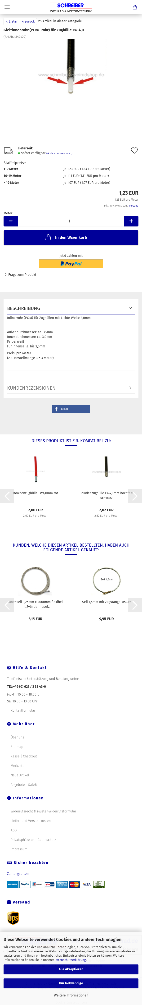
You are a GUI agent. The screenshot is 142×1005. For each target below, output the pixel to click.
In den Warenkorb (65, 237)
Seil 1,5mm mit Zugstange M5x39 (106, 602)
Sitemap (17, 747)
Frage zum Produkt (22, 275)
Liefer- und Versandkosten (31, 821)
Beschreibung (23, 308)
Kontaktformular (23, 711)
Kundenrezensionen (31, 388)
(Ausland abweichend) (59, 153)
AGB (14, 830)
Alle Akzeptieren (71, 969)
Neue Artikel (20, 775)
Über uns (17, 737)
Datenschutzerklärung (70, 960)
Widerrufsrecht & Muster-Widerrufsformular (43, 811)
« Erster (12, 21)
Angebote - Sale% (24, 785)
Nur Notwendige (71, 983)
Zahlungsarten (18, 874)
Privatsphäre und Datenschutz (33, 840)
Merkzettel (19, 766)
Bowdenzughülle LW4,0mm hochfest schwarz (106, 495)
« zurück (28, 21)
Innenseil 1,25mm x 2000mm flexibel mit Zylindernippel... (35, 604)
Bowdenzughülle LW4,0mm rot (35, 493)
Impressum (19, 849)
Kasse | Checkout (24, 756)
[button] (71, 409)
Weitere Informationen (71, 995)
